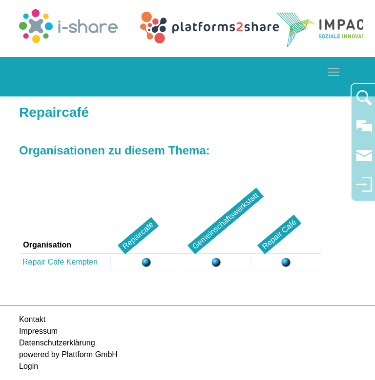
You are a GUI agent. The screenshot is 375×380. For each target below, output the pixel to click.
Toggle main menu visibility (334, 70)
